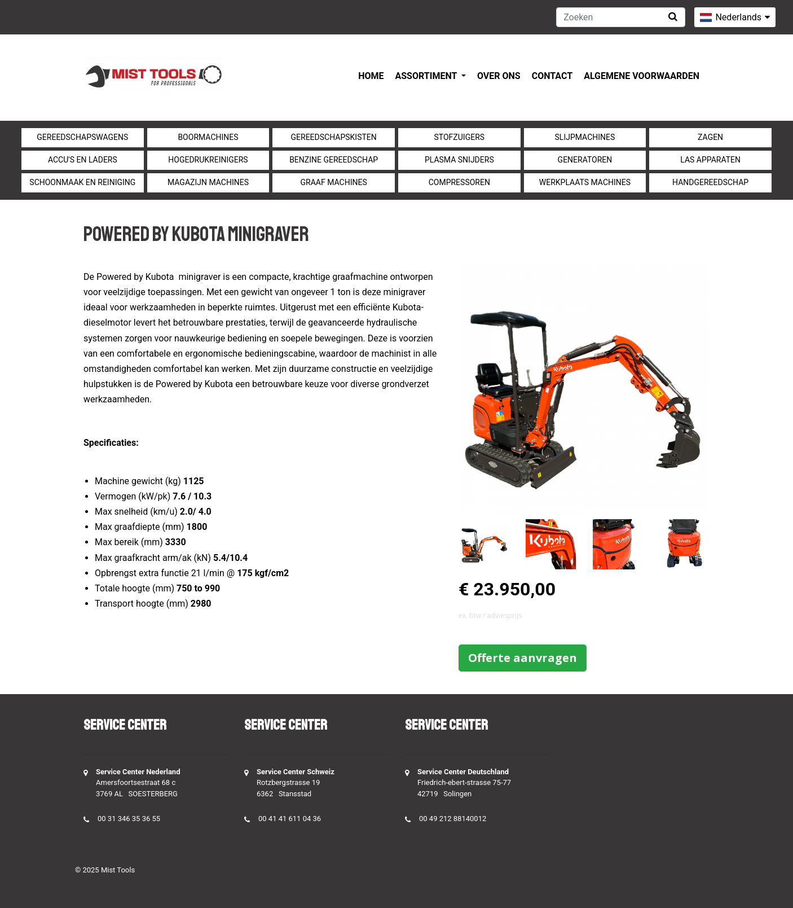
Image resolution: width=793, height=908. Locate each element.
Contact (552, 76)
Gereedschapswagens (82, 137)
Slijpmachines (585, 137)
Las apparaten (710, 159)
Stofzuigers (459, 137)
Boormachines (208, 137)
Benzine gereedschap (333, 159)
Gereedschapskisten (334, 137)
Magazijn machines (208, 182)
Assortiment (427, 76)
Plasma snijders (459, 159)
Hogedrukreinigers (208, 159)
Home (371, 76)
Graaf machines (334, 182)
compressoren (459, 182)
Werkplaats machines (585, 182)
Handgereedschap (710, 182)
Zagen (710, 137)
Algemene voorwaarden (641, 76)
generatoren (585, 159)
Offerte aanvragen (522, 657)
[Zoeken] (620, 17)
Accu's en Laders (82, 159)
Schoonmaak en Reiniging (82, 182)
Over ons (499, 76)
